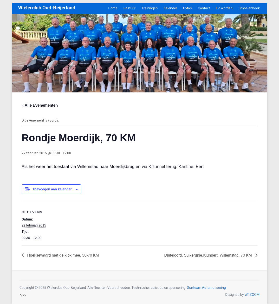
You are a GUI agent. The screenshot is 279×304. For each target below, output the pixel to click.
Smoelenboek (249, 8)
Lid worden (224, 8)
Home (112, 8)
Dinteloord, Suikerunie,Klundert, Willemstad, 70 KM (208, 255)
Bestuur (129, 8)
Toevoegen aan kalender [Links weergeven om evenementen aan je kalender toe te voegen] (51, 189)
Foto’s (187, 8)
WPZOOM (252, 295)
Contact (204, 8)
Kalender (170, 8)
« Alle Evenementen (40, 105)
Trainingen (150, 8)
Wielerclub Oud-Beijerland (46, 8)
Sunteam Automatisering (206, 288)
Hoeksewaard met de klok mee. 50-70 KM (62, 255)
